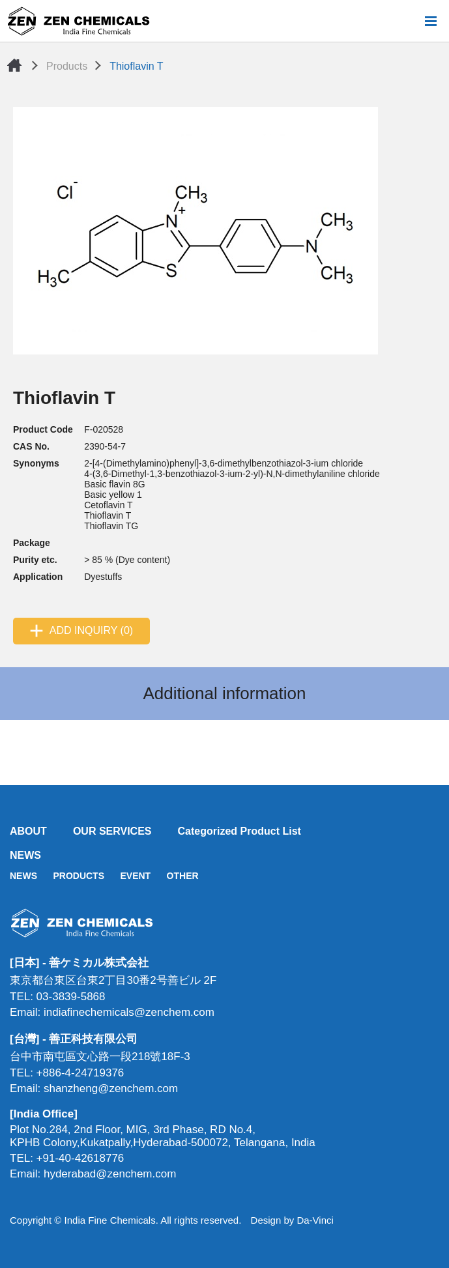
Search (409, 21)
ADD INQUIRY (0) (91, 630)
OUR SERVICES (112, 831)
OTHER (183, 876)
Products (66, 66)
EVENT (135, 876)
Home (14, 65)
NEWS (25, 855)
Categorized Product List (239, 831)
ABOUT (28, 831)
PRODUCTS (78, 876)
